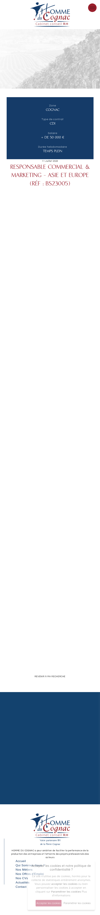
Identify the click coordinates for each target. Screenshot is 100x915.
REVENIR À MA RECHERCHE (50, 676)
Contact (21, 886)
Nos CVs (22, 878)
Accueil (21, 861)
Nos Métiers (24, 869)
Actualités (23, 882)
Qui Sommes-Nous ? (30, 865)
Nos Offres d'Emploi (30, 874)
